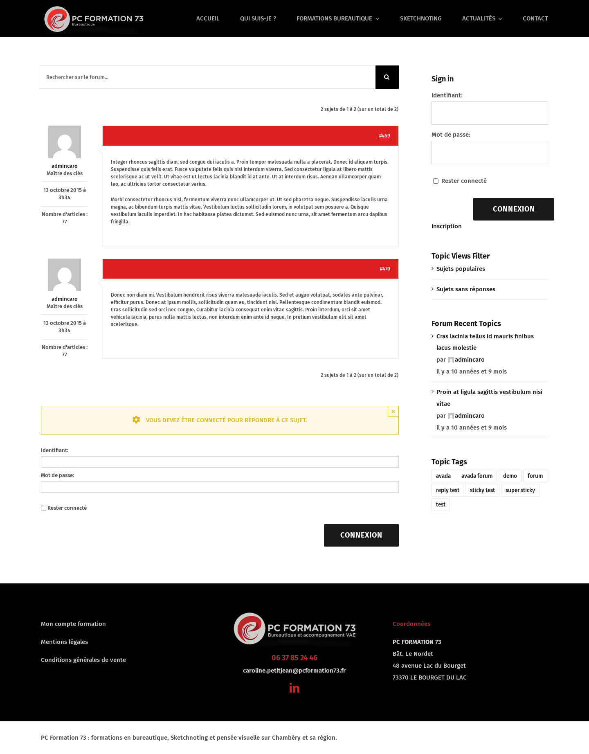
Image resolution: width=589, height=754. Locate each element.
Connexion (361, 535)
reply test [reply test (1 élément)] (447, 490)
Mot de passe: (57, 475)
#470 (385, 269)
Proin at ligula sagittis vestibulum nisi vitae (489, 397)
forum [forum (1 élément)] (535, 476)
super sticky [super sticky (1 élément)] (520, 490)
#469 (384, 136)
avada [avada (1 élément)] (443, 476)
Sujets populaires (460, 268)
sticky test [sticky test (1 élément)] (482, 490)
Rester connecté (67, 508)
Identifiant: (54, 450)
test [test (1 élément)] (440, 504)
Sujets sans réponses (465, 289)
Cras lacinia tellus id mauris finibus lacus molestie (485, 342)
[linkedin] (294, 688)
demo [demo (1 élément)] (510, 476)
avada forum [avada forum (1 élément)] (476, 476)
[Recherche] (387, 77)
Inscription (447, 226)
